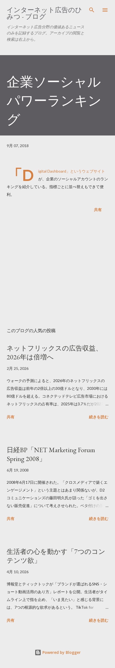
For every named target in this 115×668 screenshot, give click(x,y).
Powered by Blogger (58, 652)
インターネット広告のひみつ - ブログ (44, 13)
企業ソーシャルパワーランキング (54, 100)
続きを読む (98, 416)
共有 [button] (98, 209)
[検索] (91, 10)
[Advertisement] (57, 271)
